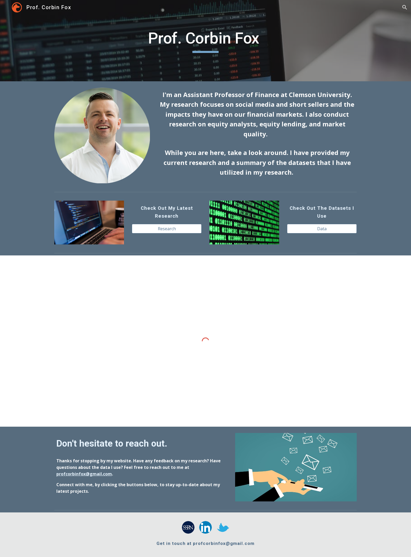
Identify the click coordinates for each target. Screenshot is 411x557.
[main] (205, 40)
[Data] (321, 229)
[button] (404, 7)
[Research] (166, 229)
